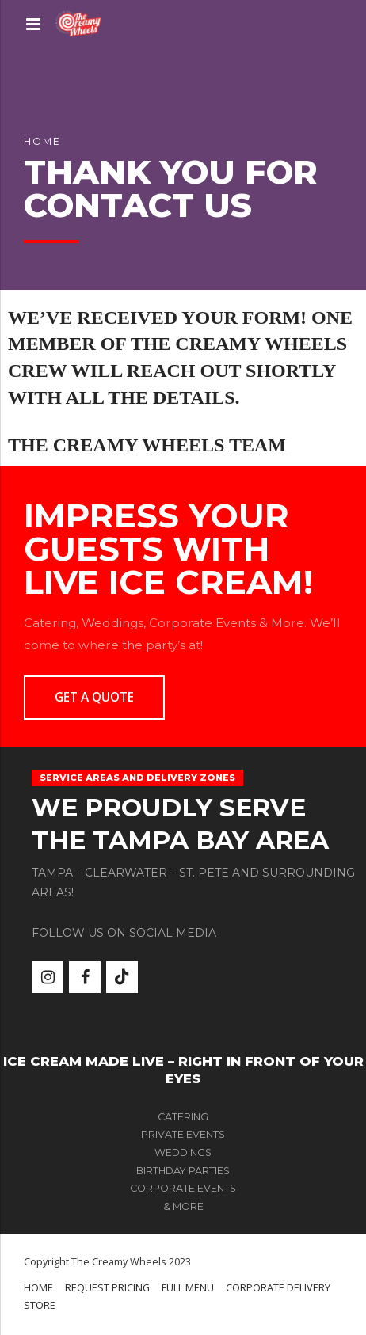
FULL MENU (188, 1288)
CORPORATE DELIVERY (278, 1288)
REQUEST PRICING (107, 1288)
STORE (39, 1305)
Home (42, 141)
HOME (38, 1288)
